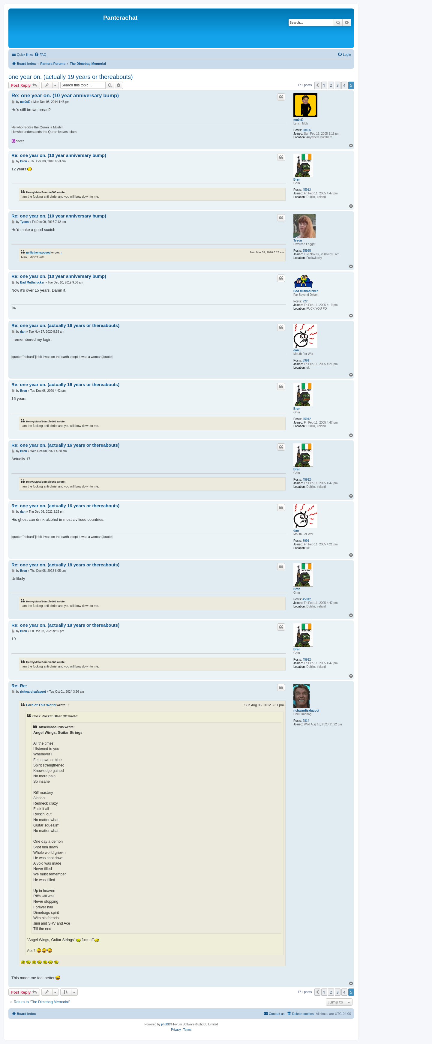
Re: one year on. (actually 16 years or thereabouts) (65, 325)
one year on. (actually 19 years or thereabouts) (70, 77)
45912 (307, 189)
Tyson (297, 240)
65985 (307, 250)
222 (305, 301)
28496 (307, 130)
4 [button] (344, 85)
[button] (317, 85)
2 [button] (331, 85)
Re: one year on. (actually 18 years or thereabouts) (65, 564)
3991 (306, 360)
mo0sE (298, 120)
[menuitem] (40, 54)
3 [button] (338, 85)
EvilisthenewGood (38, 252)
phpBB (165, 1024)
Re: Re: (19, 685)
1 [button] (324, 85)
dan (296, 350)
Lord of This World (41, 705)
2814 (306, 720)
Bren (296, 179)
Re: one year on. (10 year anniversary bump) (65, 95)
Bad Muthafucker (305, 291)
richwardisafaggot (306, 710)
